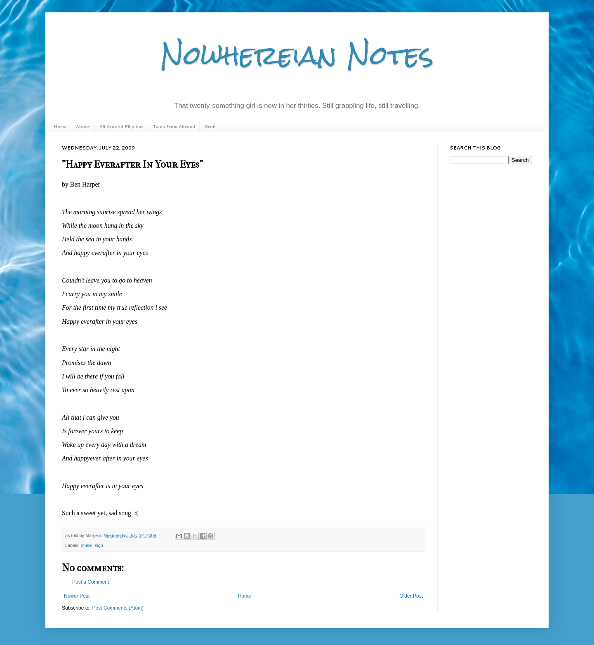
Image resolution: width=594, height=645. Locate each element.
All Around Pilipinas (121, 126)
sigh (99, 545)
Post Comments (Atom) (118, 608)
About (83, 126)
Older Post (411, 596)
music (86, 545)
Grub (210, 126)
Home (60, 126)
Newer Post (77, 596)
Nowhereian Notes (297, 55)
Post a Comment (90, 582)
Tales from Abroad (174, 126)
